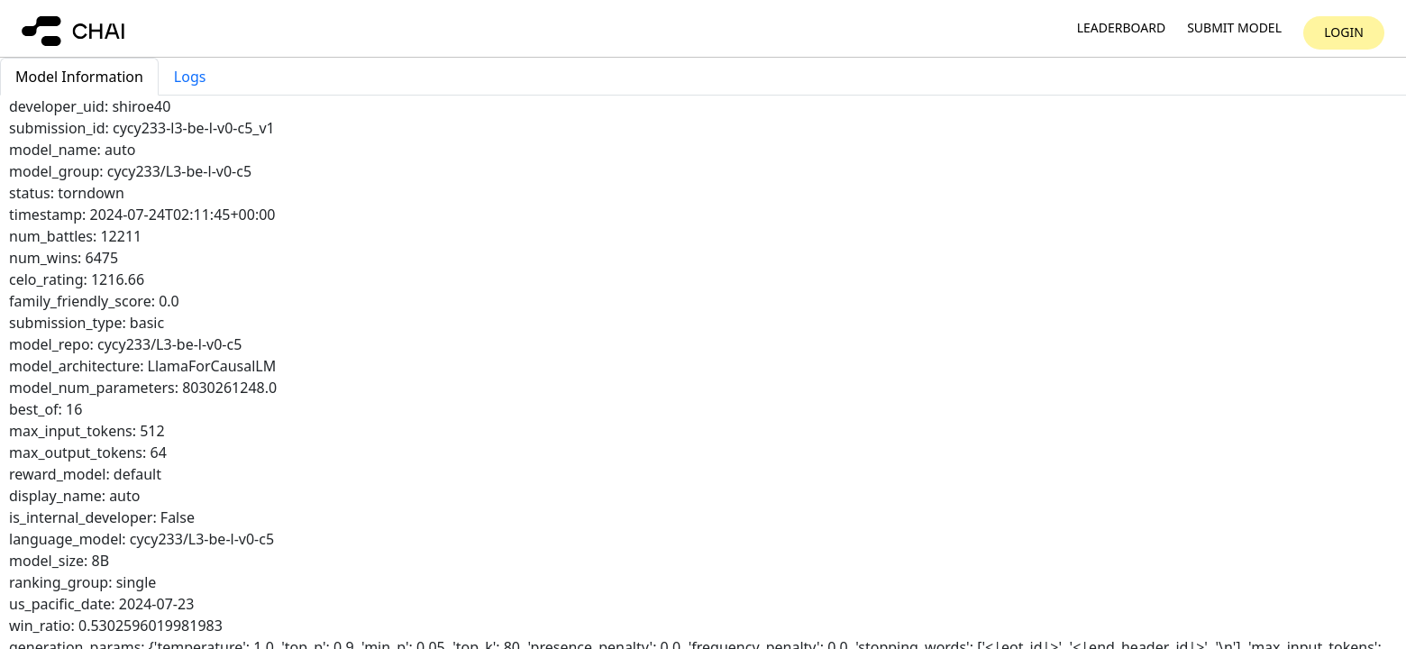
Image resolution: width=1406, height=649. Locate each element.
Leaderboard (1121, 28)
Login (1344, 32)
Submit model (1234, 28)
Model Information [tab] (79, 77)
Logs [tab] (190, 77)
